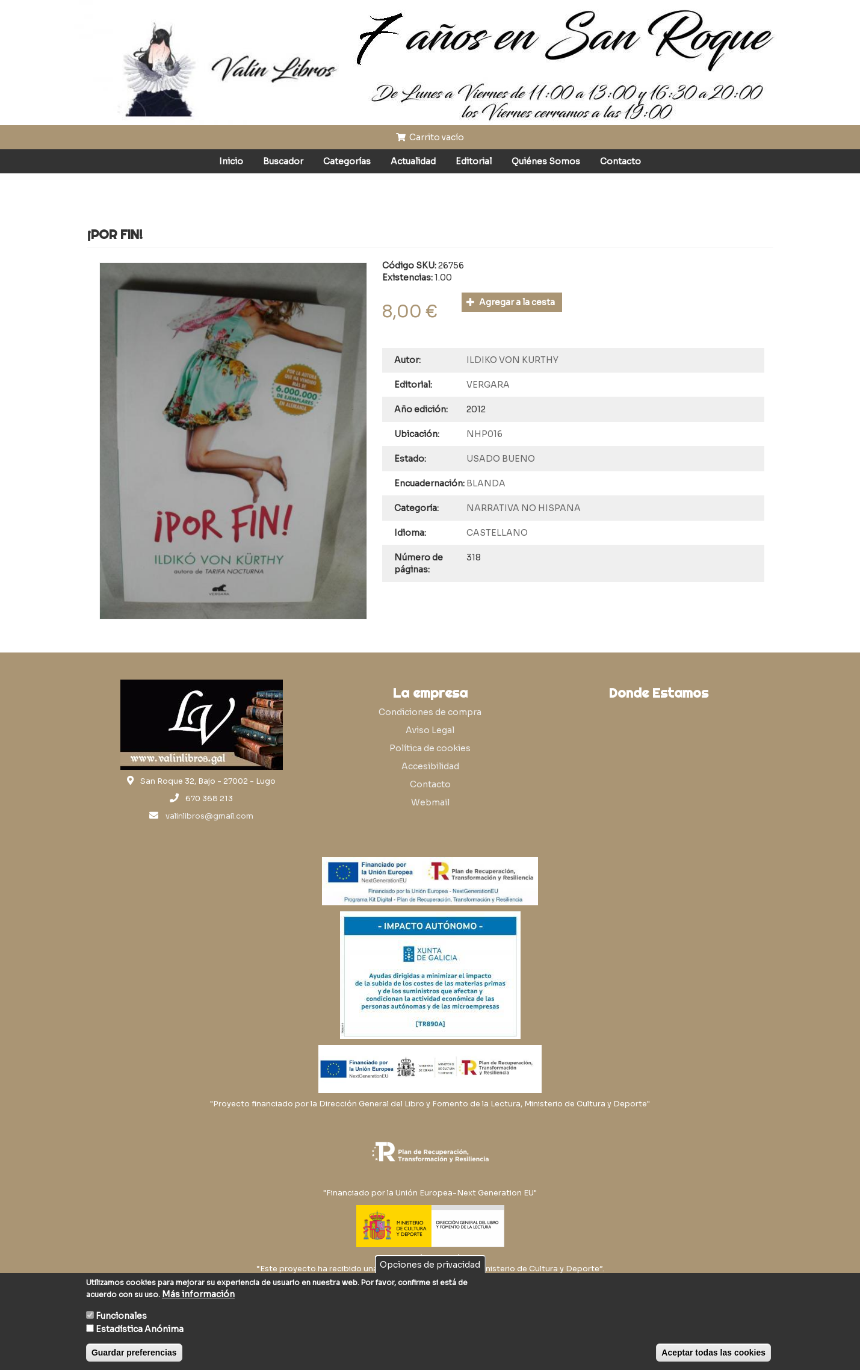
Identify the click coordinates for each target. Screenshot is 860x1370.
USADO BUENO (500, 458)
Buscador (283, 161)
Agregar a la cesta (510, 302)
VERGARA (488, 384)
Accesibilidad (430, 766)
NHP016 (484, 434)
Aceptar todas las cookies (713, 1352)
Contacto (620, 161)
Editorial (474, 161)
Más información (198, 1294)
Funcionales (121, 1315)
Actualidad (413, 161)
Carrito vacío (430, 137)
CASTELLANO (497, 532)
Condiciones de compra (430, 712)
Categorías (347, 161)
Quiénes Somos (546, 161)
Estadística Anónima (140, 1329)
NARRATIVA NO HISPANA (523, 508)
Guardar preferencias (134, 1352)
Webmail (430, 802)
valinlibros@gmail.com (209, 816)
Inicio (231, 161)
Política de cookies (430, 748)
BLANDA (486, 483)
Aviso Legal (430, 730)
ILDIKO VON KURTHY (512, 360)
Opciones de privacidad (430, 1264)
